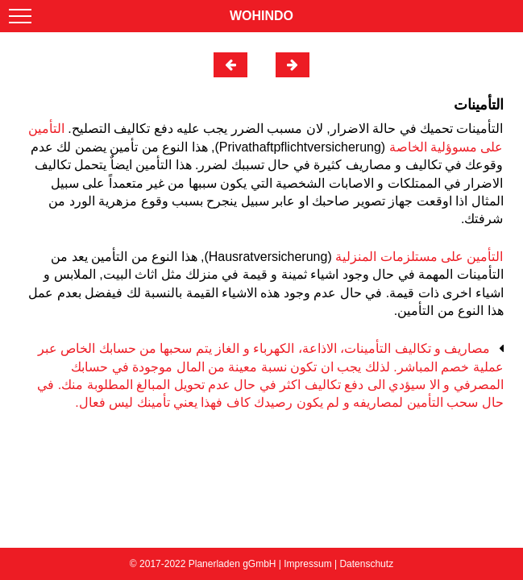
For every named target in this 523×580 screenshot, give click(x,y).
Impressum (307, 564)
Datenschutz (366, 564)
